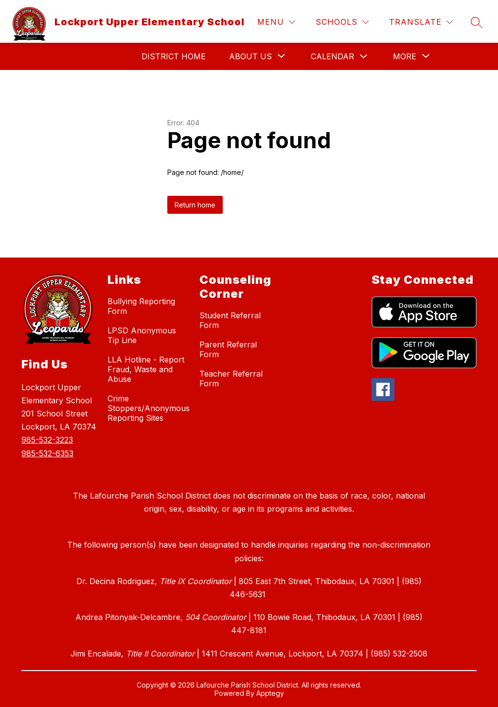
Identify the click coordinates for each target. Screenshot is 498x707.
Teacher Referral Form (231, 378)
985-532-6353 (47, 453)
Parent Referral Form (228, 349)
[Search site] (476, 22)
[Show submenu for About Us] (250, 56)
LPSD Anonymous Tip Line (141, 335)
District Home (174, 56)
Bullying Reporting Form (141, 306)
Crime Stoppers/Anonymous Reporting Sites (148, 408)
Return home (195, 205)
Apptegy (270, 693)
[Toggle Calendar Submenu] (364, 56)
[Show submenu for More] (404, 56)
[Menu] (276, 22)
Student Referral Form (230, 320)
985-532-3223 (47, 440)
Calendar (332, 56)
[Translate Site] (421, 22)
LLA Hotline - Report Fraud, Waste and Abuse (145, 369)
